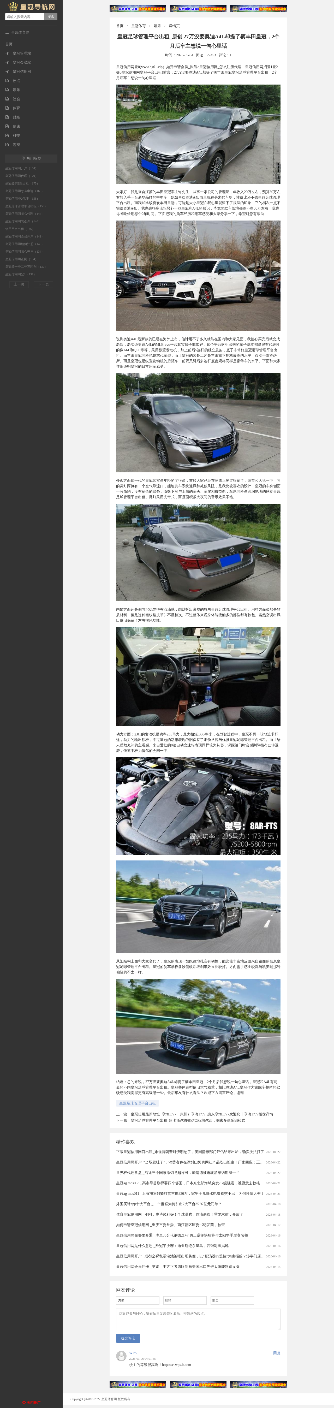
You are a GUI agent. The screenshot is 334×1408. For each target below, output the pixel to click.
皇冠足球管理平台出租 (137, 1103)
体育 (12, 108)
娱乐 (12, 90)
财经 (12, 117)
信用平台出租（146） (20, 229)
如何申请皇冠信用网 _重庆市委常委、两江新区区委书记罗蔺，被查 (170, 1225)
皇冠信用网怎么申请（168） (24, 191)
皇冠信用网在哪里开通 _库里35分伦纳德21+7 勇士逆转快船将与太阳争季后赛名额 (182, 1235)
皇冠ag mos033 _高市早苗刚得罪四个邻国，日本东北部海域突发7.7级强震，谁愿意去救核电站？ (193, 1183)
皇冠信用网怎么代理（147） (24, 214)
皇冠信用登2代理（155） (22, 198)
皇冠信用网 (18, 72)
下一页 (43, 284)
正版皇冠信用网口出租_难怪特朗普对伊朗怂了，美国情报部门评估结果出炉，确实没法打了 (190, 1152)
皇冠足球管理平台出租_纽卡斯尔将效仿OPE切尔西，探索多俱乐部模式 (188, 1120)
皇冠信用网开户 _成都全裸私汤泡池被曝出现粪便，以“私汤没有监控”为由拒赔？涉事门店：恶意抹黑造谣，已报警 (208, 1256)
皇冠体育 (138, 26)
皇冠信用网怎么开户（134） (24, 251)
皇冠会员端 (18, 62)
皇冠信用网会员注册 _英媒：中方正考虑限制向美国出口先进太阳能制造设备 (178, 1267)
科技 (12, 136)
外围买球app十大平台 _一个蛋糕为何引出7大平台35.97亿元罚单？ (169, 1204)
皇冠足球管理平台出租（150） (26, 206)
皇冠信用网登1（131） (21, 274)
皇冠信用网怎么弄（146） (23, 221)
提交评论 (128, 1341)
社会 (12, 99)
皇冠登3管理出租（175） (22, 183)
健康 (12, 126)
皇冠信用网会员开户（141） (24, 236)
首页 (9, 44)
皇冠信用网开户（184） (21, 168)
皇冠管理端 (18, 53)
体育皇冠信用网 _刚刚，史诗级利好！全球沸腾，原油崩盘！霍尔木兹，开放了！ (181, 1214)
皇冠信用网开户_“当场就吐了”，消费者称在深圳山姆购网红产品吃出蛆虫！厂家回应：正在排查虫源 (197, 1162)
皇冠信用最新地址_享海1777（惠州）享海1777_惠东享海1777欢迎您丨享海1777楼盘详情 (202, 1114)
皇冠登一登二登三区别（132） (26, 267)
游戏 (12, 145)
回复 (277, 1356)
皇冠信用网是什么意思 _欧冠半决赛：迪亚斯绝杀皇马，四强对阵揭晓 (172, 1246)
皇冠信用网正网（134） (21, 259)
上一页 (19, 284)
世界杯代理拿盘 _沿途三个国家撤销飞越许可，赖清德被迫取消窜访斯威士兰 (178, 1173)
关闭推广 (33, 1403)
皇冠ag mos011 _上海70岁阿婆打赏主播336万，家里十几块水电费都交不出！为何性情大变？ (190, 1194)
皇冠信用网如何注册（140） (24, 244)
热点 (12, 81)
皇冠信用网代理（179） (21, 176)
